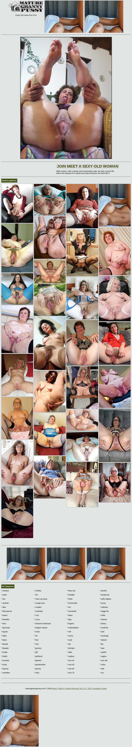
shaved (103, 619)
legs (69, 619)
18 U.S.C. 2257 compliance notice (93, 689)
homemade (72, 603)
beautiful (5, 619)
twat (102, 648)
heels (70, 599)
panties (103, 591)
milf (69, 632)
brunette (5, 660)
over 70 (70, 673)
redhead (104, 607)
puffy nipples (105, 599)
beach (4, 615)
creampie (38, 611)
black (4, 640)
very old (103, 660)
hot (69, 607)
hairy (36, 673)
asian (4, 595)
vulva (102, 665)
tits (101, 644)
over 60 (70, 669)
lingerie (70, 624)
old (69, 644)
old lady (71, 648)
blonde (4, 644)
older (69, 652)
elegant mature (40, 628)
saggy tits (104, 611)
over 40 (70, 660)
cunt (36, 615)
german (38, 648)
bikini (4, 636)
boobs (4, 652)
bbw (3, 607)
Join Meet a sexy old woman (87, 166)
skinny (103, 624)
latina (70, 615)
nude (69, 640)
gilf (36, 652)
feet (36, 640)
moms (70, 636)
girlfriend (38, 656)
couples (38, 607)
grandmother (40, 665)
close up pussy (40, 599)
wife (102, 669)
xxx (102, 673)
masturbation (73, 628)
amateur (5, 591)
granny (37, 669)
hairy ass (71, 591)
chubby (37, 591)
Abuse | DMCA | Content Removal (65, 689)
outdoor (70, 656)
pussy (103, 603)
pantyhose (104, 595)
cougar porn (39, 603)
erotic (37, 632)
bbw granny (6, 611)
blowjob (5, 648)
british (4, 656)
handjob (71, 595)
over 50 (70, 665)
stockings (104, 636)
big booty (5, 628)
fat (35, 636)
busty (4, 665)
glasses (38, 660)
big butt (4, 669)
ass (3, 599)
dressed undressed (42, 624)
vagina (103, 656)
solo (102, 632)
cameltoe (5, 673)
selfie (102, 615)
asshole (5, 603)
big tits (4, 632)
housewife (71, 611)
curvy (37, 619)
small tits (104, 628)
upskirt (103, 652)
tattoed (103, 640)
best (3, 624)
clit (36, 595)
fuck (36, 644)
